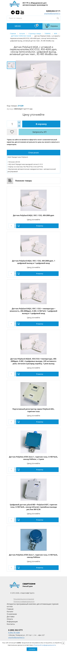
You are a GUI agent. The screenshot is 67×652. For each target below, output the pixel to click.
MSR (55, 34)
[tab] (33, 152)
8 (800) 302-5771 (15, 630)
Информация (12, 621)
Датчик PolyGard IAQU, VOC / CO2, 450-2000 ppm (33, 215)
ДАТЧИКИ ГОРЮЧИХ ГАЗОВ (21, 36)
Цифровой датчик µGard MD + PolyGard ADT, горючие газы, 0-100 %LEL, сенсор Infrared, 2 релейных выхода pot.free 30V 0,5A (33, 507)
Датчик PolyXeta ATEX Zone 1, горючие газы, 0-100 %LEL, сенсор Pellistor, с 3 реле (33, 458)
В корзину (41, 124)
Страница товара (35, 34)
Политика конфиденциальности (24, 601)
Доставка (10, 616)
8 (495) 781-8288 (14, 633)
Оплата (10, 619)
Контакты (11, 624)
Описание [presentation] (33, 152)
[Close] (63, 643)
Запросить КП (39, 132)
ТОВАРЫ (48, 34)
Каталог (22, 34)
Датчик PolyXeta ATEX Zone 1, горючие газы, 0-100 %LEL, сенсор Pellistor (33, 556)
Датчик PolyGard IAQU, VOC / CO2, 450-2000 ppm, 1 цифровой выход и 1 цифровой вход (33, 262)
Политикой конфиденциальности (45, 645)
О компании (12, 614)
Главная (13, 34)
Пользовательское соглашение (24, 599)
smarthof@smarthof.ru (52, 14)
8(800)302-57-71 (53, 11)
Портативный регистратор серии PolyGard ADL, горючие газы (33, 410)
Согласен (32, 649)
